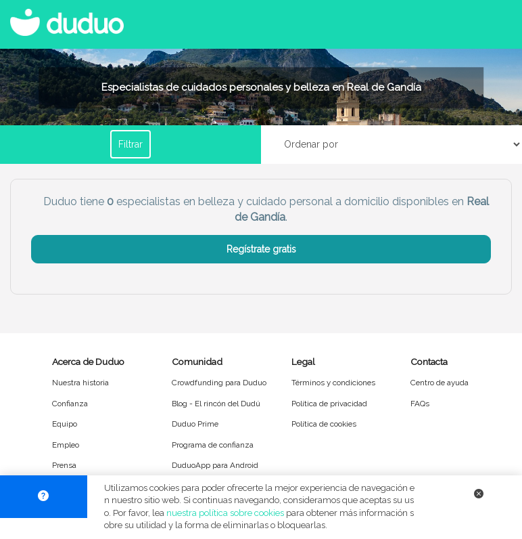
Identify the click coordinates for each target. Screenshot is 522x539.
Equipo (64, 424)
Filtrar (130, 144)
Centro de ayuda (439, 382)
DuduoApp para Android (215, 465)
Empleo (65, 445)
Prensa (64, 465)
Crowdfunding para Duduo (219, 382)
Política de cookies (323, 424)
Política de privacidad (329, 403)
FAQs (419, 403)
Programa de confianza (213, 445)
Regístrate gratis (261, 249)
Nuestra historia (80, 382)
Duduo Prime (195, 424)
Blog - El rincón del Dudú (216, 403)
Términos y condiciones (333, 382)
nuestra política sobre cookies (225, 513)
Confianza (70, 403)
